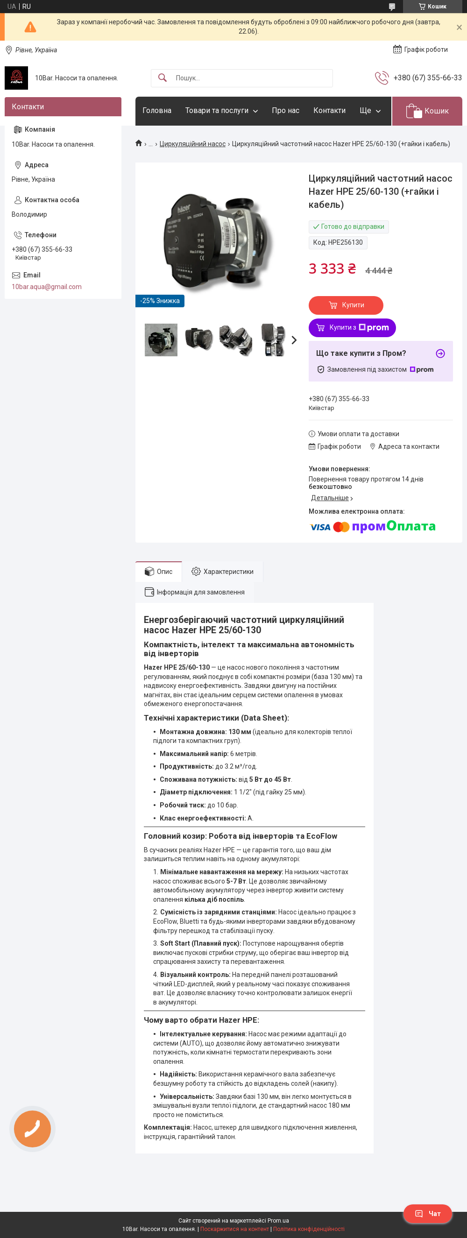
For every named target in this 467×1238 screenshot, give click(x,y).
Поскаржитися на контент (234, 1229)
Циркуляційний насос (193, 144)
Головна (156, 110)
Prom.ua (278, 1220)
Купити (353, 305)
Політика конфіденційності (309, 1229)
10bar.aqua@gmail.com (47, 286)
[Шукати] (162, 78)
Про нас (285, 110)
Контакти (329, 110)
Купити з (359, 328)
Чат (428, 1214)
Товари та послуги (216, 110)
